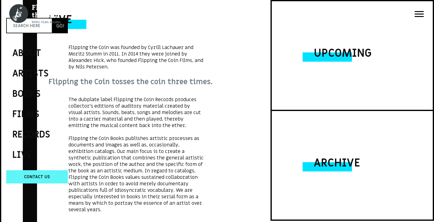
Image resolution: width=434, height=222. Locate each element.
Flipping (15, 100)
